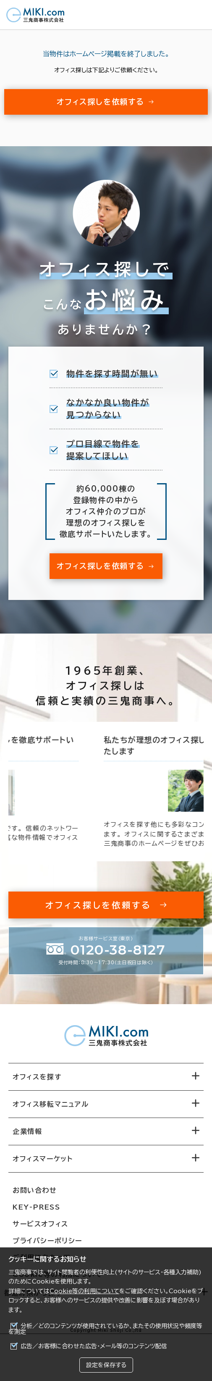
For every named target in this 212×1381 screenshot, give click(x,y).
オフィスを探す (37, 1076)
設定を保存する (106, 1365)
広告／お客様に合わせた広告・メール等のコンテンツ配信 (94, 1346)
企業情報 (27, 1131)
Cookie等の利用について (84, 1291)
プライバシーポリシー (47, 1240)
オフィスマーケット (43, 1158)
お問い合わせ (35, 1190)
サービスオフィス (40, 1224)
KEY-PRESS (36, 1207)
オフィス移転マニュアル (51, 1104)
